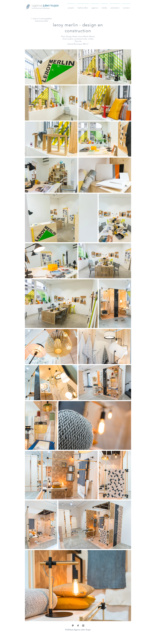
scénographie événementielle (43, 19)
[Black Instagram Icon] (83, 625)
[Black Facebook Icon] (78, 625)
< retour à (35, 18)
